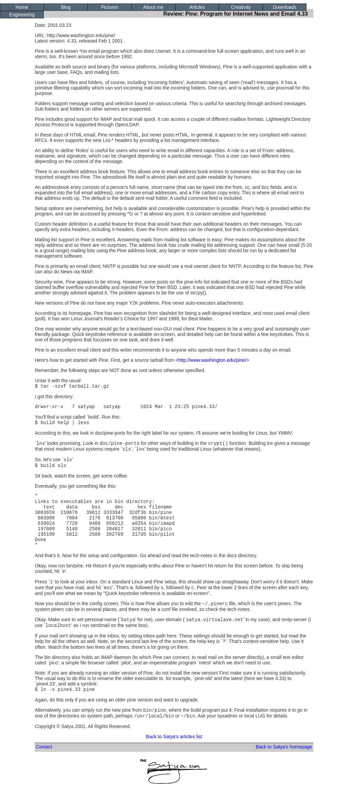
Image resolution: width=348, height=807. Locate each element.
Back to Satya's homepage (284, 769)
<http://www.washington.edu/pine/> (212, 360)
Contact (44, 769)
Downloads (284, 7)
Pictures (109, 7)
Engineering (22, 14)
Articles (197, 7)
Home (22, 7)
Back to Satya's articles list (174, 758)
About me (153, 7)
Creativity (241, 7)
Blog (65, 7)
